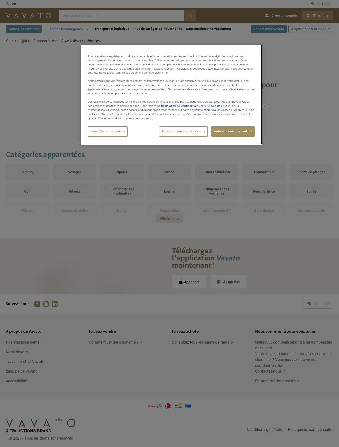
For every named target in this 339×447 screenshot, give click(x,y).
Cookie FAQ (219, 105)
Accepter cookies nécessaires (183, 131)
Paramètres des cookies (107, 131)
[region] (171, 95)
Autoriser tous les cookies (233, 131)
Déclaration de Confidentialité (180, 105)
